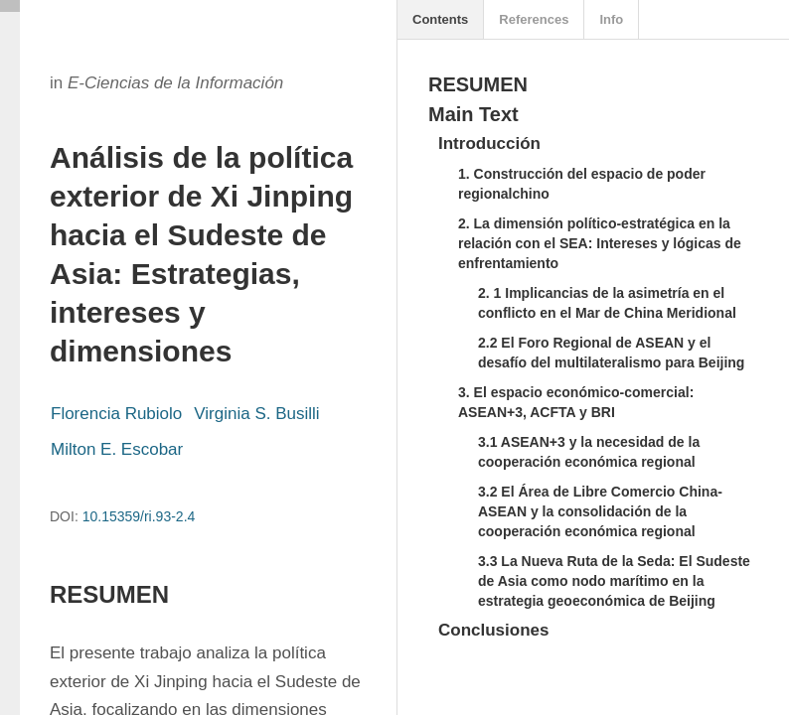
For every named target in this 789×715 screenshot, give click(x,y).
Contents (440, 19)
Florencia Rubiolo (116, 413)
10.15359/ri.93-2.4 (139, 516)
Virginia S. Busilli (256, 413)
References (533, 19)
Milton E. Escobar (117, 449)
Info (611, 19)
